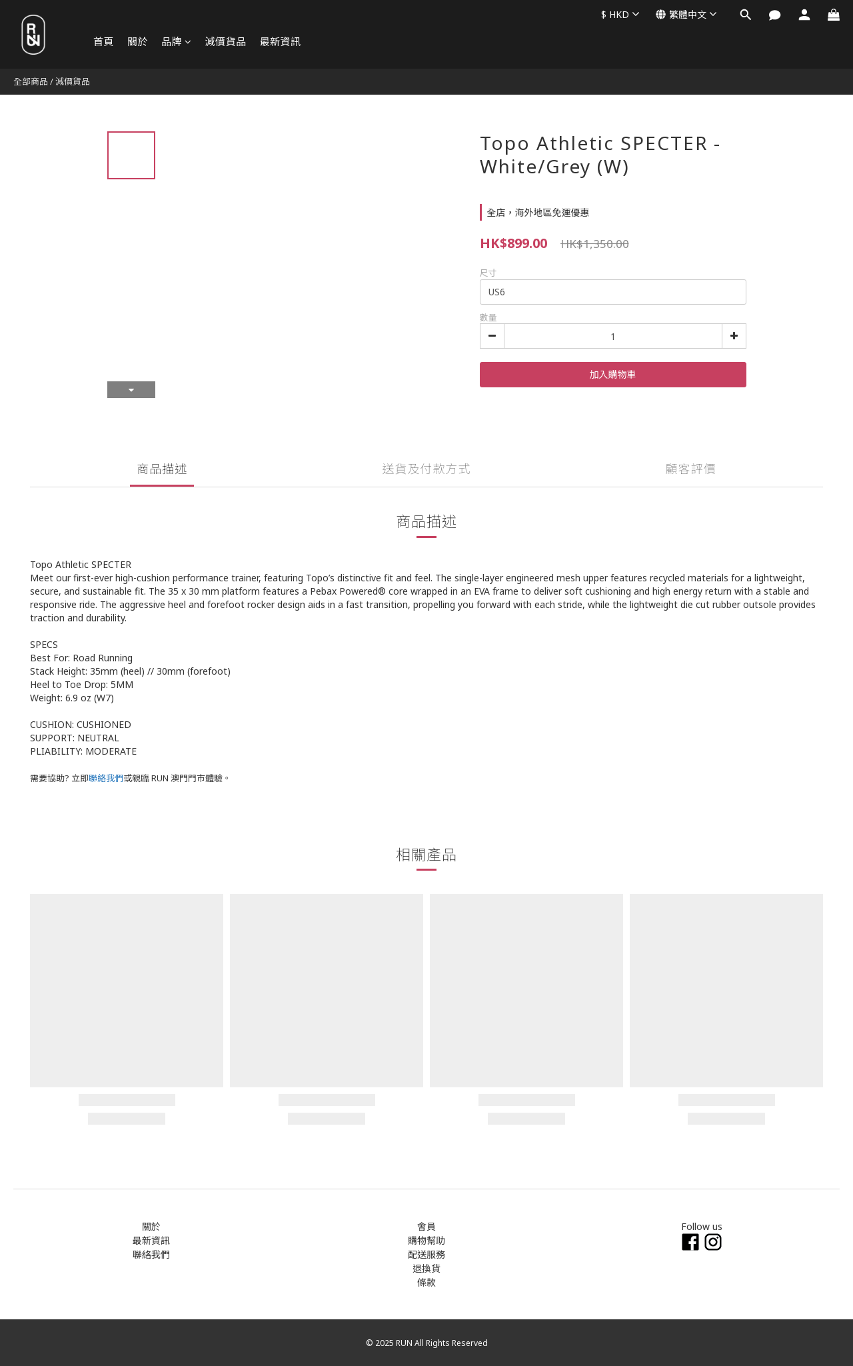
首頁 (103, 41)
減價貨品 (226, 41)
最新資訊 (280, 41)
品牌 (176, 41)
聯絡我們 (106, 778)
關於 (137, 41)
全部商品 (30, 81)
